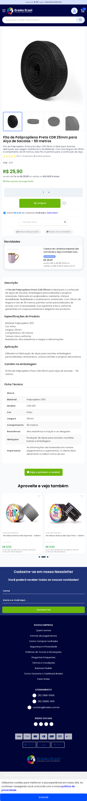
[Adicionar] (48, 192)
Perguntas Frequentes (43, 657)
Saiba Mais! (52, 212)
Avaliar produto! (42, 156)
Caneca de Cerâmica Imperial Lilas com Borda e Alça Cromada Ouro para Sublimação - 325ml (61, 250)
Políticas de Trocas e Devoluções (43, 652)
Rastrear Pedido (43, 668)
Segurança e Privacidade (43, 646)
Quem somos (43, 630)
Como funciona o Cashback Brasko (43, 673)
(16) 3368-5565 (43, 695)
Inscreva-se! (43, 609)
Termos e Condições (43, 662)
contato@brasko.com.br (44, 707)
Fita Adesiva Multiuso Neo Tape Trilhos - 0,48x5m (65, 536)
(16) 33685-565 (43, 701)
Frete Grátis (43, 679)
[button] (39, 557)
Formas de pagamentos (43, 635)
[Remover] (38, 192)
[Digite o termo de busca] (39, 20)
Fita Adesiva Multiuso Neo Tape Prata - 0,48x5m (22, 536)
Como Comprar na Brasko (43, 641)
